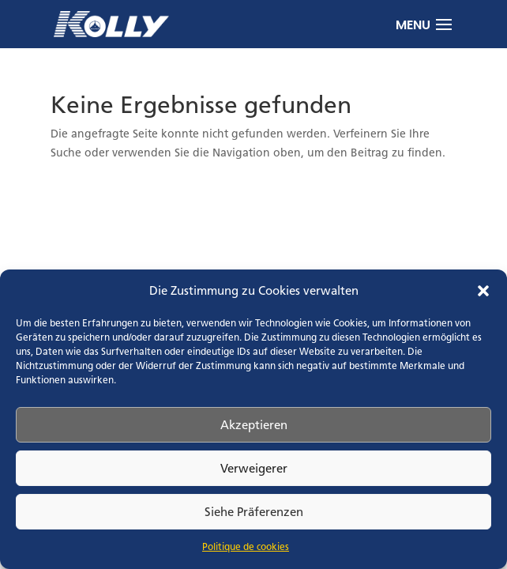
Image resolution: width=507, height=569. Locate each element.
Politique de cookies (245, 546)
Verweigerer (253, 468)
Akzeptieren (253, 424)
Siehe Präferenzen (254, 511)
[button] (483, 291)
